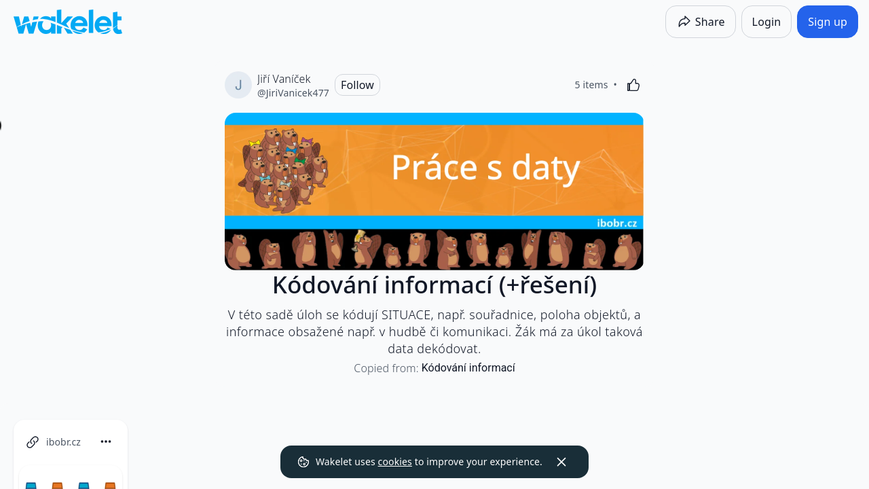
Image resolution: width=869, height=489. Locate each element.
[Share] (700, 21)
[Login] (766, 21)
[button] (198, 442)
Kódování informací (468, 367)
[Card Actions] (198, 441)
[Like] (633, 85)
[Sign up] (827, 21)
